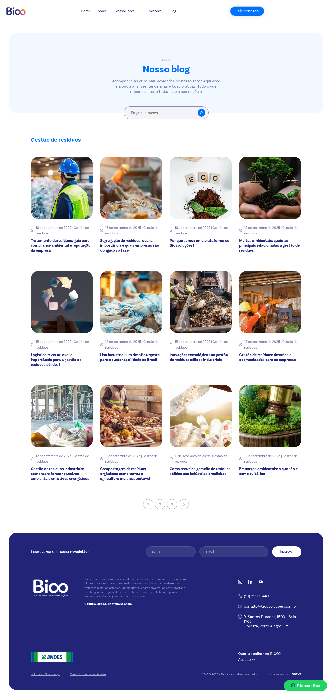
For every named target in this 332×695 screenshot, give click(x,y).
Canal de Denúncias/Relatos (88, 674)
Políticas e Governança (45, 674)
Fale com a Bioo (305, 685)
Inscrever (287, 551)
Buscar (201, 112)
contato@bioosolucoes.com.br (270, 606)
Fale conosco (280, 18)
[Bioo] (50, 18)
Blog (206, 18)
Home (119, 18)
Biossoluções (158, 18)
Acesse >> (246, 659)
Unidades (188, 18)
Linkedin (250, 582)
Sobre (136, 18)
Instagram (240, 582)
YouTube (261, 582)
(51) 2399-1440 (256, 596)
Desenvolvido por (284, 674)
